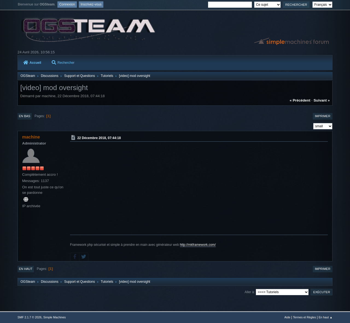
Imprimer (322, 116)
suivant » (322, 100)
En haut (26, 268)
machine (31, 137)
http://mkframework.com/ (198, 245)
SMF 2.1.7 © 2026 (30, 317)
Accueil (32, 63)
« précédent (300, 100)
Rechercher (63, 63)
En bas (24, 116)
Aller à (249, 292)
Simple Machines (54, 317)
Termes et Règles (304, 317)
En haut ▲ (325, 317)
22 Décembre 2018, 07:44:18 (99, 138)
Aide (287, 317)
